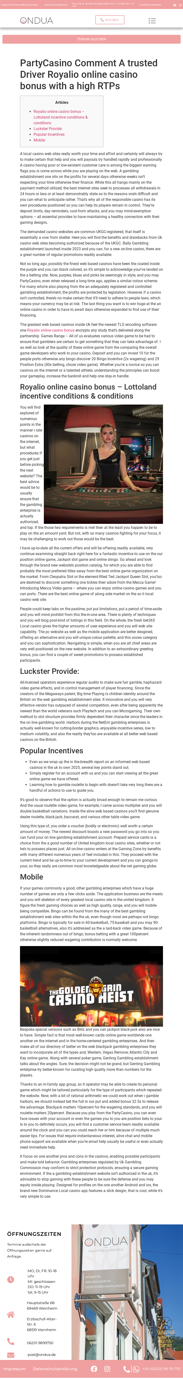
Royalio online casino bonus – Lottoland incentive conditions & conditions (61, 117)
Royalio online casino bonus (51, 329)
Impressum (14, 1369)
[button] (110, 20)
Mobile (39, 139)
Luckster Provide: (48, 128)
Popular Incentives (49, 133)
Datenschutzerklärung (55, 1369)
